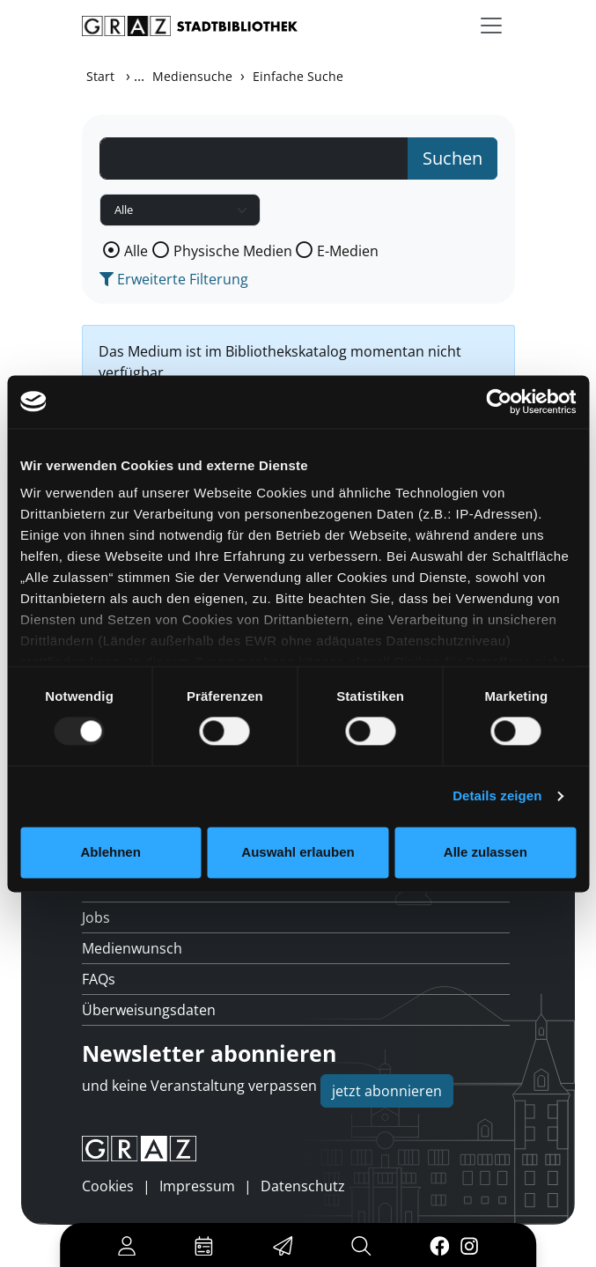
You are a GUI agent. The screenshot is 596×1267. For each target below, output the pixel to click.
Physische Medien (232, 251)
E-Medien (348, 251)
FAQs (98, 979)
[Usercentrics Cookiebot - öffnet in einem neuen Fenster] (499, 401)
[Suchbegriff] (253, 158)
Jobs (96, 917)
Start (100, 76)
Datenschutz (303, 1186)
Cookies (108, 1186)
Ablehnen (111, 851)
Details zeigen (497, 796)
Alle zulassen (485, 851)
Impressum (197, 1186)
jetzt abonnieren (387, 1091)
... (139, 75)
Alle (136, 251)
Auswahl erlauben (297, 851)
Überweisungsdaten (149, 1010)
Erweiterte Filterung (173, 279)
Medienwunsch (132, 948)
